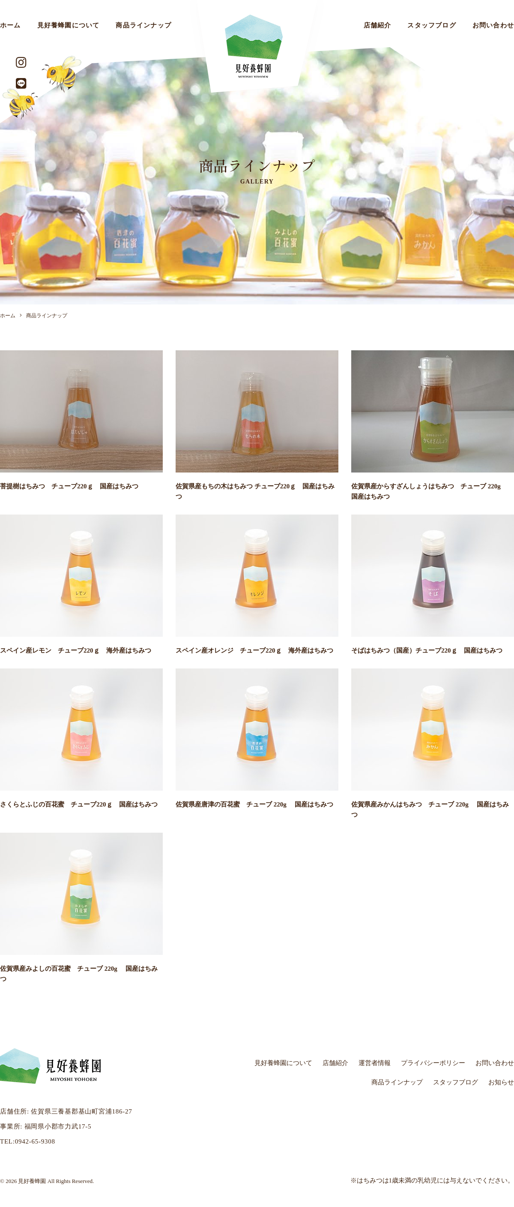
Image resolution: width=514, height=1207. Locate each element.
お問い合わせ (494, 1063)
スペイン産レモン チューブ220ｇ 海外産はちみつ (75, 650)
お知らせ (501, 1082)
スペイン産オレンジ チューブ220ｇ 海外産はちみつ (254, 650)
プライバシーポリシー (433, 1063)
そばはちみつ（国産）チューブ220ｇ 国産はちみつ (426, 650)
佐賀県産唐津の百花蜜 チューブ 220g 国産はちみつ (254, 804)
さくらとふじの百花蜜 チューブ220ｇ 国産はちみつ (79, 804)
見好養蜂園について (68, 25)
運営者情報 (375, 1063)
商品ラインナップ (143, 25)
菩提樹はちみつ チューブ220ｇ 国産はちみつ (69, 486)
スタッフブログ (431, 25)
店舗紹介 (377, 25)
